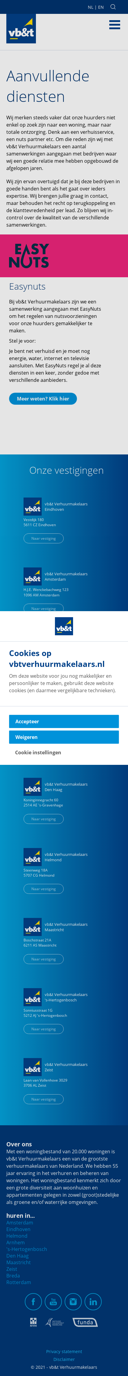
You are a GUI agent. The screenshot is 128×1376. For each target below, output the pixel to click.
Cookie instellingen (38, 752)
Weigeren (26, 737)
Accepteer (27, 721)
